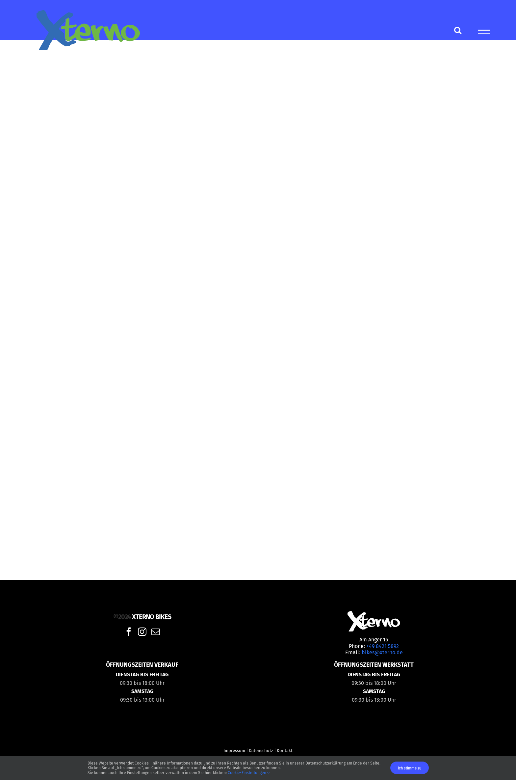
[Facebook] (128, 631)
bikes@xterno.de (382, 652)
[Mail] (155, 631)
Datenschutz (261, 750)
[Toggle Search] (457, 30)
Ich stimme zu (409, 767)
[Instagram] (142, 631)
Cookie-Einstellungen (249, 772)
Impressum (234, 750)
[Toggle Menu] (484, 30)
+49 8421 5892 (382, 646)
